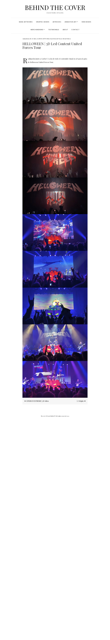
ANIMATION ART (71, 22)
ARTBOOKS (57, 22)
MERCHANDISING (38, 29)
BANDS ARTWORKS (43, 39)
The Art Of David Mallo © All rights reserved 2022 (55, 416)
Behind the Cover (55, 7)
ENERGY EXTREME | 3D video (37, 401)
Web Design (86, 22)
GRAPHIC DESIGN (42, 22)
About (65, 29)
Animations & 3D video (29, 39)
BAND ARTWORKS (26, 22)
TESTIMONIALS (53, 29)
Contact (75, 29)
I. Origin (81, 401)
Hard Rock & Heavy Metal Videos (60, 39)
